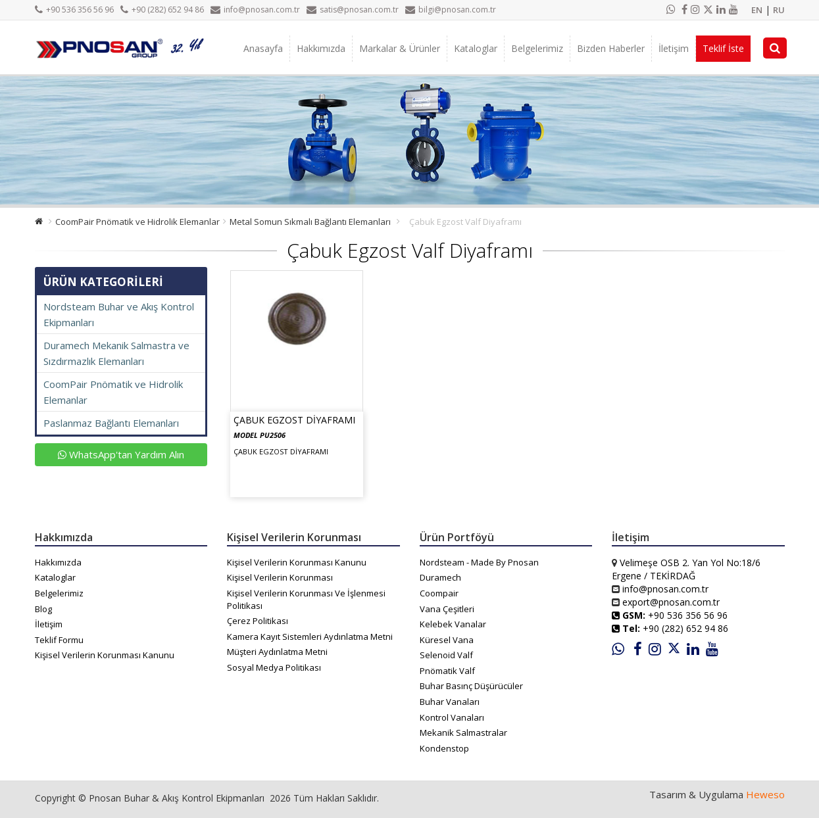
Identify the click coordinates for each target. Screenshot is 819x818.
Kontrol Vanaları (452, 717)
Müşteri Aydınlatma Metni (277, 652)
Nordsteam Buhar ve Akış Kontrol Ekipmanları (118, 314)
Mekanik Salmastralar (463, 732)
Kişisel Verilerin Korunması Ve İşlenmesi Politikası (306, 599)
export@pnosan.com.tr (671, 602)
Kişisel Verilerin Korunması (280, 577)
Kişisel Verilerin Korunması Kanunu (104, 655)
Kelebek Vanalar (453, 624)
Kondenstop (444, 748)
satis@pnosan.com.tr (353, 9)
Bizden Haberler (611, 48)
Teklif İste (723, 48)
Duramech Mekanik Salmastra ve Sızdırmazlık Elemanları (116, 353)
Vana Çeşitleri (447, 609)
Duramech (440, 577)
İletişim (673, 48)
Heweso (765, 794)
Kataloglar (475, 48)
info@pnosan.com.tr (255, 9)
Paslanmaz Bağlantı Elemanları (111, 422)
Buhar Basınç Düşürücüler (471, 686)
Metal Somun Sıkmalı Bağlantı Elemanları (310, 222)
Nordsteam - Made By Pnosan (479, 562)
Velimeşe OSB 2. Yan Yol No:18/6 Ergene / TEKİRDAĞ (686, 569)
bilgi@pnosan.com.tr (450, 9)
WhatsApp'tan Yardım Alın (121, 454)
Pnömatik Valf (447, 671)
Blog (43, 609)
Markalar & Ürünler (399, 48)
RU (779, 10)
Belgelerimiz (537, 48)
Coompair (439, 593)
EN (756, 10)
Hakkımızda (321, 48)
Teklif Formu (59, 640)
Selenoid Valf (446, 655)
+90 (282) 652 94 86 (162, 9)
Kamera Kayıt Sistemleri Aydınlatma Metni (310, 636)
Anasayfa (263, 48)
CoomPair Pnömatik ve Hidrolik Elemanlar (137, 222)
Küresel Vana (447, 640)
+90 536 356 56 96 (74, 9)
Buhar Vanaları (450, 702)
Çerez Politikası (257, 621)
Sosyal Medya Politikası (274, 667)
